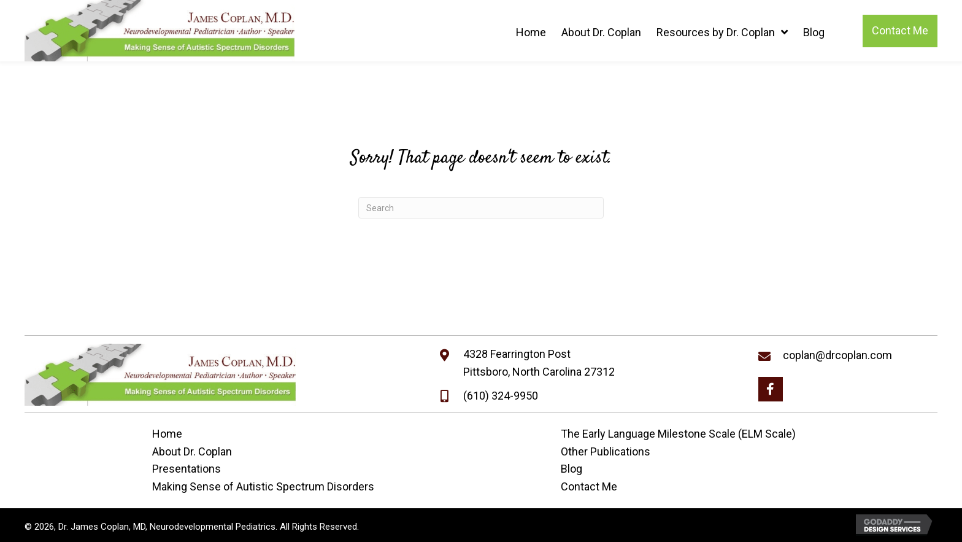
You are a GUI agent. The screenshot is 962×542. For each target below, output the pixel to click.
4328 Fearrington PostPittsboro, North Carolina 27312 (539, 362)
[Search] (481, 208)
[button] (770, 389)
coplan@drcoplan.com (837, 355)
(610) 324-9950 (500, 395)
